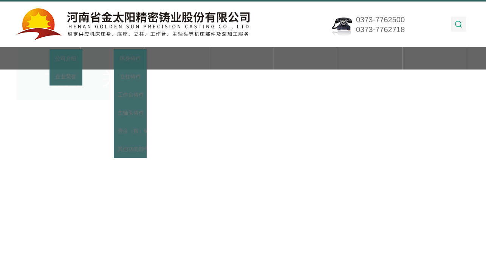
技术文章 (306, 59)
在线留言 (370, 59)
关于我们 (113, 59)
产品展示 (177, 59)
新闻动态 (241, 59)
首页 (48, 59)
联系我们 (435, 59)
